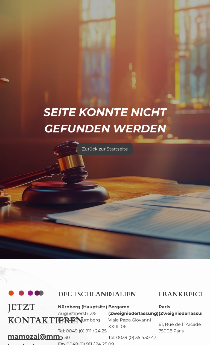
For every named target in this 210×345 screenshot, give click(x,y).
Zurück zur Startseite (105, 149)
